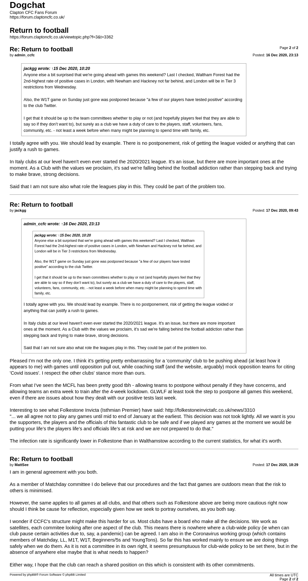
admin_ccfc (35, 224)
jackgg (30, 68)
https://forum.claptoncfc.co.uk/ (37, 17)
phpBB (31, 574)
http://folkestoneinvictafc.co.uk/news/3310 (210, 410)
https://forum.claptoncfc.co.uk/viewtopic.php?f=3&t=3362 (61, 37)
